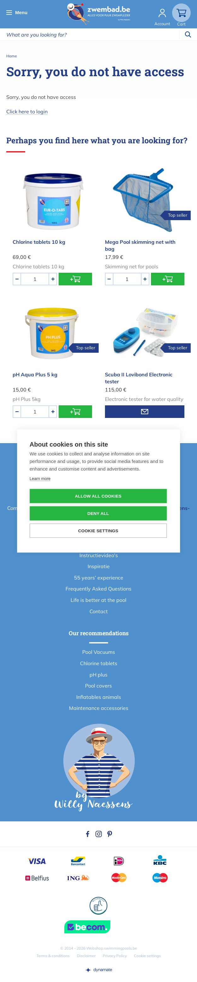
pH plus (98, 674)
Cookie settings (147, 955)
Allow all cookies (98, 496)
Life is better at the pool (98, 600)
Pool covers (98, 685)
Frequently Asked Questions (98, 588)
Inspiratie (99, 566)
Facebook (87, 834)
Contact (99, 611)
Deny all (98, 513)
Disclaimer (86, 955)
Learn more (40, 478)
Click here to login (27, 111)
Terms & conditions (53, 955)
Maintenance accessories (98, 708)
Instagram (99, 834)
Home (11, 56)
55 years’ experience (98, 577)
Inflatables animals (98, 697)
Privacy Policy (115, 955)
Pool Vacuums (98, 652)
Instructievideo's (98, 555)
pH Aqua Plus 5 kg (35, 374)
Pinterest (110, 834)
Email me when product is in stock (145, 411)
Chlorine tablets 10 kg (39, 242)
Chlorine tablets (98, 663)
